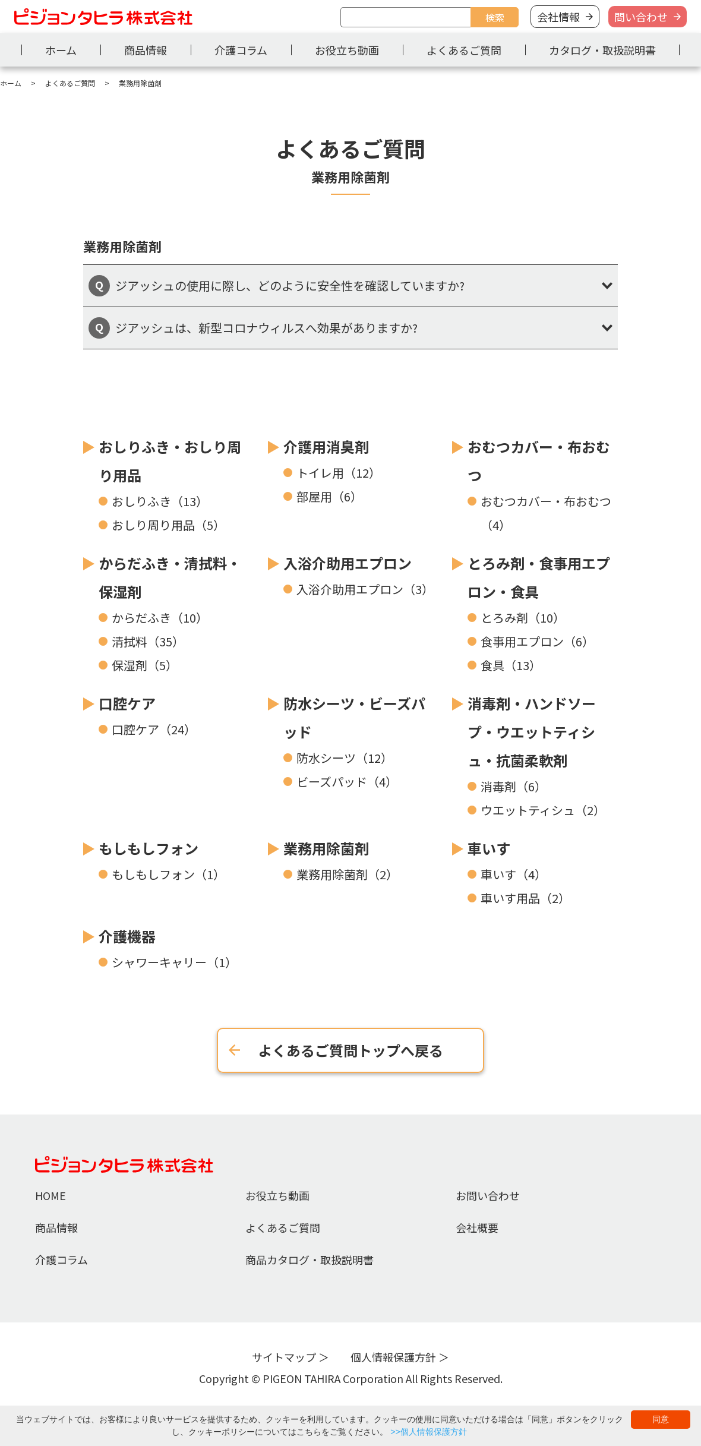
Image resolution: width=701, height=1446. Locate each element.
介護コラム (240, 50)
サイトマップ (284, 1357)
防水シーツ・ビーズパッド (354, 717)
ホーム (61, 50)
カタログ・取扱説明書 (602, 50)
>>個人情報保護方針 (428, 1431)
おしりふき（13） (160, 501)
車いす (489, 848)
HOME (50, 1195)
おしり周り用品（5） (168, 524)
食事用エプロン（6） (537, 641)
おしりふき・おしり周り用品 (170, 460)
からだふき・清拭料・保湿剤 (170, 577)
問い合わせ (641, 16)
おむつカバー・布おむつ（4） (546, 512)
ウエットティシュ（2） (543, 810)
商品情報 (145, 50)
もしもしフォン (148, 848)
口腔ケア (127, 703)
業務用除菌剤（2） (347, 874)
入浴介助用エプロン (347, 562)
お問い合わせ (488, 1195)
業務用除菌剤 (326, 848)
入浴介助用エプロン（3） (365, 589)
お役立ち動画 (347, 50)
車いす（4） (514, 874)
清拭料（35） (148, 641)
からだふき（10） (160, 617)
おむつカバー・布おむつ (539, 460)
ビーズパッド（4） (346, 781)
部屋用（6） (329, 496)
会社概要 (477, 1227)
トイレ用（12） (338, 472)
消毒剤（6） (514, 786)
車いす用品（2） (525, 898)
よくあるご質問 (464, 50)
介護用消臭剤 (326, 446)
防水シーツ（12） (344, 757)
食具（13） (511, 665)
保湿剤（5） (145, 665)
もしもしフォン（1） (168, 874)
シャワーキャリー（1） (174, 962)
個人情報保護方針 (393, 1357)
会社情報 (558, 16)
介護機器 (127, 936)
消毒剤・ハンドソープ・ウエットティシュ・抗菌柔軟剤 (532, 732)
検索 (494, 17)
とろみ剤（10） (523, 617)
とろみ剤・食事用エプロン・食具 (539, 577)
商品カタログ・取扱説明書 (309, 1259)
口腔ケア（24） (154, 729)
